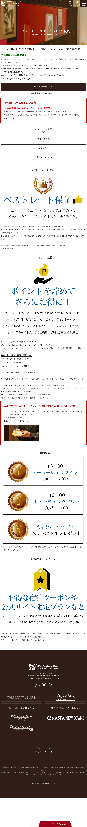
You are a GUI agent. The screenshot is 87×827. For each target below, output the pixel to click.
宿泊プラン (28, 824)
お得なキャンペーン (43, 157)
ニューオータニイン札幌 (11, 362)
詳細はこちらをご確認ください (16, 421)
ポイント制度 (43, 139)
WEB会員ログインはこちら (41, 93)
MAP (56, 676)
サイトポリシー (42, 748)
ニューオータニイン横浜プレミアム (15, 359)
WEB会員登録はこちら (43, 87)
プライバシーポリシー (42, 752)
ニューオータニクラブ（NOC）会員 (15, 79)
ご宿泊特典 (43, 148)
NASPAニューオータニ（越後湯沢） (16, 366)
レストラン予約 (58, 824)
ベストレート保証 (43, 129)
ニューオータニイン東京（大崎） (14, 355)
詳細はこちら (9, 118)
